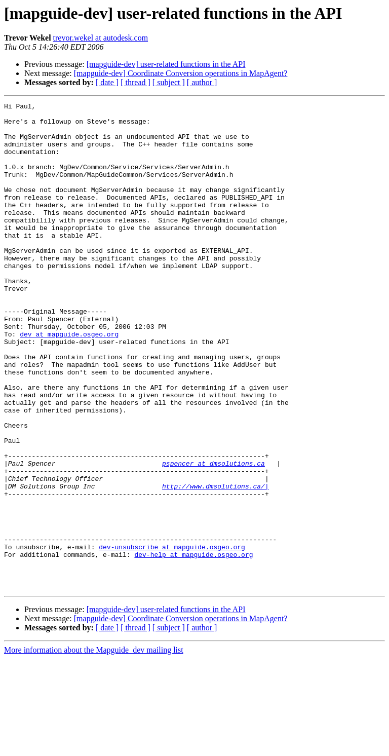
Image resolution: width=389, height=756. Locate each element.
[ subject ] (168, 82)
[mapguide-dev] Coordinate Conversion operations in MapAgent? (181, 73)
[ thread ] (135, 82)
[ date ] (107, 82)
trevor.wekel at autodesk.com (100, 37)
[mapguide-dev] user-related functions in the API (166, 64)
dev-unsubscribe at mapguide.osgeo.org (172, 636)
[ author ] (202, 82)
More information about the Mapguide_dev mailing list (93, 747)
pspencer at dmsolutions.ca (213, 536)
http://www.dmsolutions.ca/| (215, 563)
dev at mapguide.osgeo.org (69, 381)
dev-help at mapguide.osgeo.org (193, 645)
